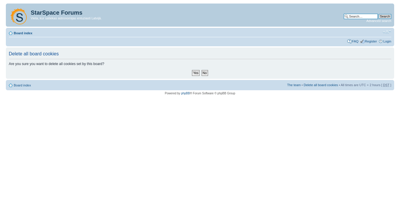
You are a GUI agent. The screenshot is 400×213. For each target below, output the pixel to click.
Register (371, 41)
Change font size (387, 32)
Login (387, 41)
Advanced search (378, 21)
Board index (23, 33)
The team (294, 85)
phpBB (185, 93)
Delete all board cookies (321, 85)
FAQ (355, 41)
